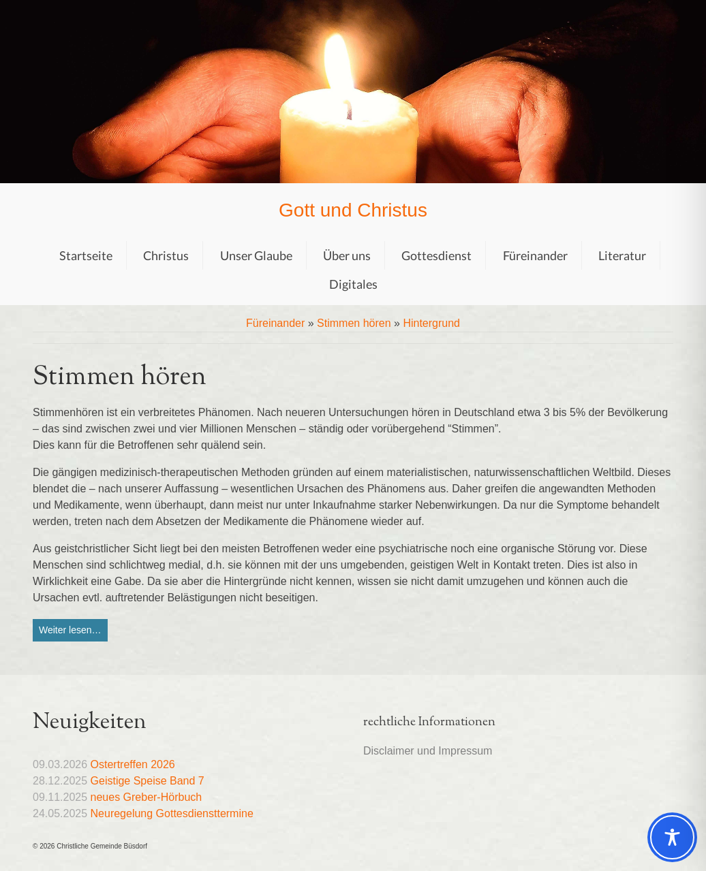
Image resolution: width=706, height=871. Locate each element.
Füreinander (275, 323)
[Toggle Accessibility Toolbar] (672, 837)
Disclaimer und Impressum (427, 751)
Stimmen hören (354, 323)
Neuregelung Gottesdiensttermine (172, 813)
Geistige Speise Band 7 (147, 781)
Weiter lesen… (70, 629)
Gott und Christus (353, 210)
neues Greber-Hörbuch (146, 797)
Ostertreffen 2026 (133, 764)
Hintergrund (431, 323)
